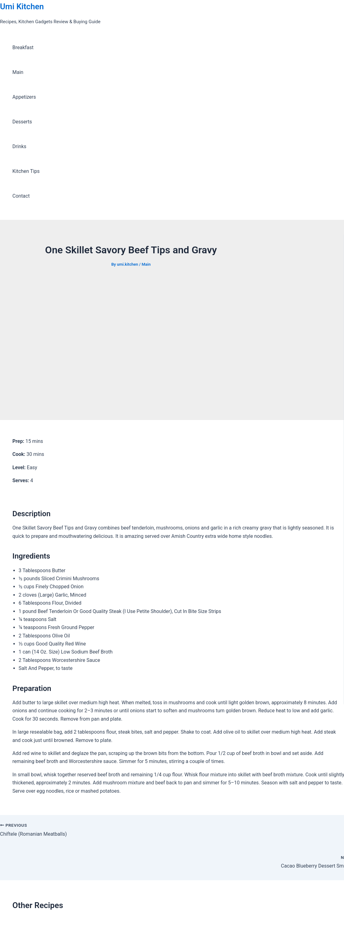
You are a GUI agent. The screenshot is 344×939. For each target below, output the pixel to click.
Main (17, 72)
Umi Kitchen (22, 6)
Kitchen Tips (26, 171)
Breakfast (22, 47)
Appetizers (24, 97)
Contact (21, 196)
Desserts (22, 122)
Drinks (19, 146)
